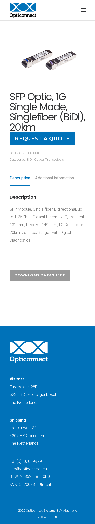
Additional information (54, 178)
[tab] (20, 178)
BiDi (30, 159)
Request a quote (42, 138)
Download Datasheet (40, 275)
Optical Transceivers (49, 159)
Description (20, 178)
